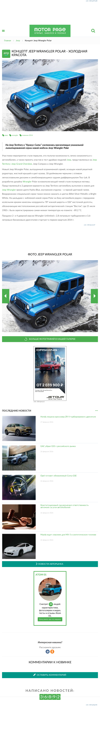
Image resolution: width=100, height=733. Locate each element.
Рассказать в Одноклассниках (52, 652)
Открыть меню (3, 33)
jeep (6, 135)
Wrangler (27, 182)
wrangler (15, 135)
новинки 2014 (27, 135)
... (96, 411)
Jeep (69, 160)
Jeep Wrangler (9, 190)
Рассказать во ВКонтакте (48, 652)
